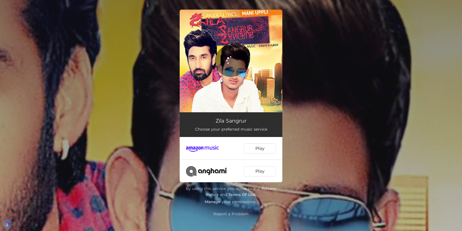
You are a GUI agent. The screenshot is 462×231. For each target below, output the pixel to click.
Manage (212, 201)
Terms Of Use (241, 194)
